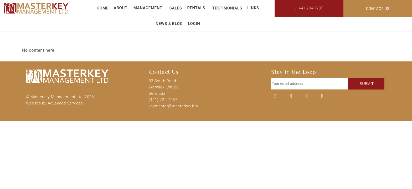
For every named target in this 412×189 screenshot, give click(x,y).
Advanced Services (65, 103)
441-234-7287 (309, 8)
